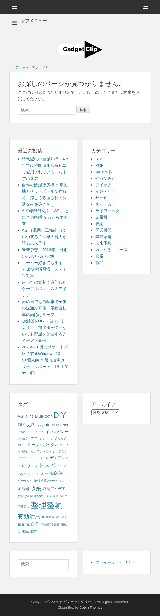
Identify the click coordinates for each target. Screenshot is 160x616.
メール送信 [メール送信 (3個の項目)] (51, 473)
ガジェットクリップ (79, 602)
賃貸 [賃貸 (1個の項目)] (57, 524)
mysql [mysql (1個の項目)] (39, 425)
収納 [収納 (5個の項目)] (36, 488)
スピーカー (105, 204)
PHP (99, 165)
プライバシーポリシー (115, 562)
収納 (99, 223)
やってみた (105, 178)
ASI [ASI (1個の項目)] (32, 416)
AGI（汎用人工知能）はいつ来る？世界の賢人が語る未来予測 (44, 236)
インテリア (105, 191)
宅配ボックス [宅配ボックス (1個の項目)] (43, 496)
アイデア (103, 184)
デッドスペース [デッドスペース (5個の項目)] (47, 465)
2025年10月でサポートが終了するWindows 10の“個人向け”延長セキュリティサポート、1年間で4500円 (45, 360)
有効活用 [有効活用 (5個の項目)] (29, 516)
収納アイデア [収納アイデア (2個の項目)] (54, 489)
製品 (99, 262)
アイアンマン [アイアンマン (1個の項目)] (35, 432)
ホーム (22, 67)
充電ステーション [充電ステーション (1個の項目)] (53, 480)
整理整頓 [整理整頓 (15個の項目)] (46, 505)
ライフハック (107, 210)
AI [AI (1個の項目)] (26, 416)
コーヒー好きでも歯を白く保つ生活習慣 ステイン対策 (44, 269)
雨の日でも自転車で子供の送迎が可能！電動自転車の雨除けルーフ (44, 308)
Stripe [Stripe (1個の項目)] (21, 432)
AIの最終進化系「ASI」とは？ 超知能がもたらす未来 (45, 217)
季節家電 (103, 236)
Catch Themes (91, 607)
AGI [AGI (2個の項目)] (21, 416)
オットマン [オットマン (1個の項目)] (46, 438)
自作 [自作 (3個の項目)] (35, 524)
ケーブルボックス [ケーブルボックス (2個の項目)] (43, 444)
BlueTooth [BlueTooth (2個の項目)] (44, 416)
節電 (99, 256)
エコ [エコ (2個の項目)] (34, 438)
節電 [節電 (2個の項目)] (26, 524)
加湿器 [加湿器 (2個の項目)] (23, 489)
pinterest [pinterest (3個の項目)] (53, 424)
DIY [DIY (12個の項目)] (60, 415)
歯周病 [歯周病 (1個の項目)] (50, 517)
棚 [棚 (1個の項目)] (43, 517)
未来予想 (103, 243)
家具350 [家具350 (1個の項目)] (58, 496)
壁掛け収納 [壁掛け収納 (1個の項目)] (25, 496)
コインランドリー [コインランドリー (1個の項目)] (40, 451)
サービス (103, 197)
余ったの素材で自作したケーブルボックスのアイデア (44, 288)
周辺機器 (103, 230)
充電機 (101, 217)
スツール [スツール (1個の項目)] (43, 457)
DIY (98, 159)
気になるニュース (111, 249)
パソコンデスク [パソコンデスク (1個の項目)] (28, 473)
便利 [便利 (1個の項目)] (37, 480)
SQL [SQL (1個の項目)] (66, 425)
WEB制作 (104, 171)
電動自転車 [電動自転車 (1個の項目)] (29, 531)
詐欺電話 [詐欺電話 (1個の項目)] (47, 524)
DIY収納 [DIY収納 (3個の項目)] (26, 424)
